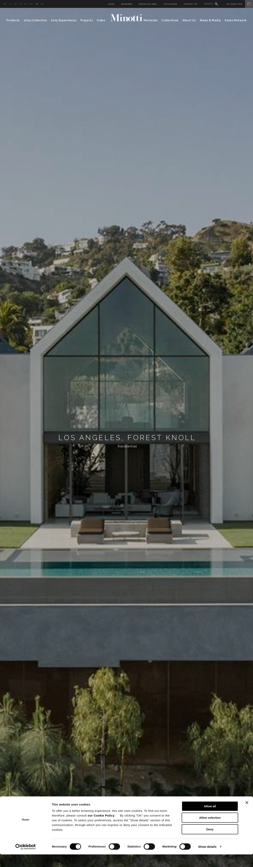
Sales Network (235, 20)
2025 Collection (35, 20)
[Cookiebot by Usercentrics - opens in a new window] (25, 859)
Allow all (210, 818)
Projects (86, 20)
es (26, 4)
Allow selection (210, 830)
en (4, 4)
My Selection (240, 4)
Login (111, 4)
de (15, 4)
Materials (150, 20)
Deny (210, 842)
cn (31, 4)
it (10, 4)
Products (13, 20)
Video (101, 20)
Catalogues (170, 4)
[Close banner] (246, 815)
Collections (169, 20)
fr (20, 4)
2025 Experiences (63, 20)
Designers (126, 4)
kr (42, 4)
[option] (126, 437)
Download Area (148, 4)
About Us (189, 20)
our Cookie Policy (101, 828)
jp (37, 4)
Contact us (190, 4)
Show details (207, 859)
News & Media (210, 20)
